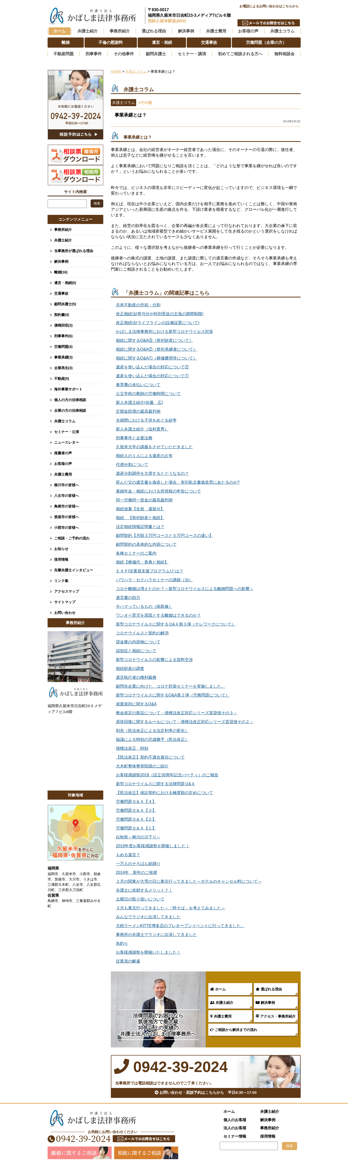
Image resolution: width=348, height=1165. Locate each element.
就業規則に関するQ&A (136, 704)
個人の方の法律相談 (70, 400)
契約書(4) (61, 315)
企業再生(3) (63, 368)
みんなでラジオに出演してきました (148, 917)
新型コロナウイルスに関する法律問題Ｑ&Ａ (155, 784)
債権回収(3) (63, 325)
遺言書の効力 (128, 597)
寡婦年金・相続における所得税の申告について (158, 491)
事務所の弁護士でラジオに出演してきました (156, 934)
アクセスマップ (66, 591)
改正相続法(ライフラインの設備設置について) (158, 323)
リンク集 (61, 581)
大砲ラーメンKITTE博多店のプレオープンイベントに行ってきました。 (180, 926)
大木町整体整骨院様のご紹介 (142, 766)
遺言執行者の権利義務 (136, 677)
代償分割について (132, 464)
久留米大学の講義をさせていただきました (154, 447)
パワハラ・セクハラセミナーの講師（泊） (154, 580)
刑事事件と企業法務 (134, 438)
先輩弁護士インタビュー (73, 570)
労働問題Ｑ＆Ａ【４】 (136, 801)
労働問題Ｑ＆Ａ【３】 (136, 810)
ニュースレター (66, 442)
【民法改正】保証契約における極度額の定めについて (164, 793)
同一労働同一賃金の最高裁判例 (144, 500)
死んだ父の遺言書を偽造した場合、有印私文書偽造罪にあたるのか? (178, 482)
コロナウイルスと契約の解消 (142, 633)
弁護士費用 (221, 1016)
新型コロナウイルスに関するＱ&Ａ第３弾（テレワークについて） (176, 624)
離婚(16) (61, 272)
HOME (116, 71)
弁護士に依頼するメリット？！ (144, 890)
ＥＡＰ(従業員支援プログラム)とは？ (149, 571)
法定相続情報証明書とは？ (140, 526)
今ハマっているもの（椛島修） (144, 606)
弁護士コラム (282, 31)
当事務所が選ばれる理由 (73, 251)
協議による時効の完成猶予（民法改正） (152, 739)
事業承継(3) (63, 357)
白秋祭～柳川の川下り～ (138, 837)
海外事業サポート (68, 389)
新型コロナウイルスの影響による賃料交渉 (154, 659)
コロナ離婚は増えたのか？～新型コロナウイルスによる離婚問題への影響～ (185, 589)
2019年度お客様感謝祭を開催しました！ (153, 846)
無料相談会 (284, 54)
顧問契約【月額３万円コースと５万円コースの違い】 (164, 535)
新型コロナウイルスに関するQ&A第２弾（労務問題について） (173, 695)
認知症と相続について (136, 651)
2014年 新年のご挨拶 (136, 872)
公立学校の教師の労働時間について (148, 393)
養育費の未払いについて (138, 385)
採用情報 (61, 559)
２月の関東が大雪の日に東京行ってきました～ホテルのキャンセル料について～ (189, 881)
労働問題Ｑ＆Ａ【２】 (136, 819)
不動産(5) (61, 379)
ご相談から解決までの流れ (233, 1030)
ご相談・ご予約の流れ (72, 538)
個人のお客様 (234, 1120)
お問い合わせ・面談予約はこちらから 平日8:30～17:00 (206, 1092)
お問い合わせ (64, 613)
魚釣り (122, 943)
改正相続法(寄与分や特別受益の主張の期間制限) (160, 314)
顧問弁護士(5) (65, 304)
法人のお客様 (234, 1128)
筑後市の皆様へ (66, 517)
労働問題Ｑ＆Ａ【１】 (136, 828)
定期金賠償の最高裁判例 (138, 411)
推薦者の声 (63, 453)
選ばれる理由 (269, 989)
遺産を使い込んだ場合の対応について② (152, 367)
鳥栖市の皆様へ (66, 506)
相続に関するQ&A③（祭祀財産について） (154, 340)
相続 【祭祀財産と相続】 (140, 518)
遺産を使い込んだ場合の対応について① (152, 376)
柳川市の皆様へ (66, 485)
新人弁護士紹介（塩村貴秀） (142, 429)
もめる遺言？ (128, 855)
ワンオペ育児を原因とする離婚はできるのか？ (158, 615)
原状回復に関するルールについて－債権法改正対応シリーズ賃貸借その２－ (185, 722)
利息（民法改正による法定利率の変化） (152, 730)
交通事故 (61, 293)
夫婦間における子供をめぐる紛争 (146, 420)
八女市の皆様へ (66, 496)
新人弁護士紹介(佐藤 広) (139, 402)
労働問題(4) (63, 347)
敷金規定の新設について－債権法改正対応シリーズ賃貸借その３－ (176, 713)
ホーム (59, 31)
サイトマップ (64, 602)
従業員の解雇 (128, 961)
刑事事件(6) (63, 336)
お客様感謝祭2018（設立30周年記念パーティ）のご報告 (167, 775)
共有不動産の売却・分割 (138, 305)
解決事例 (265, 1003)
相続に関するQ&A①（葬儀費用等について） (156, 358)
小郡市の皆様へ (66, 527)
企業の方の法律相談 (70, 410)
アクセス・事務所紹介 (276, 1016)
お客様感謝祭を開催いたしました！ (148, 952)
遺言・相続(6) (65, 283)
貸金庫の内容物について (138, 642)
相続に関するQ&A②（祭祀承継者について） (156, 349)
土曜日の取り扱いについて (140, 899)
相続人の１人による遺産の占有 (144, 456)
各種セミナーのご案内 (136, 553)
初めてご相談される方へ (240, 54)
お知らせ (61, 549)
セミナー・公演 (66, 432)
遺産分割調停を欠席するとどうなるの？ (152, 473)
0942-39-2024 (269, 14)
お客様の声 (63, 464)
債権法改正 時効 (132, 748)
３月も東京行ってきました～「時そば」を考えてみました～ (170, 908)
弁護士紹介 (221, 1003)
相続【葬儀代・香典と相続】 (142, 562)
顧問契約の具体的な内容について (146, 544)
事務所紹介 (63, 230)
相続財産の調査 (130, 668)
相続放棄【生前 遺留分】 (140, 509)
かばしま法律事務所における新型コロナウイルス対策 (164, 331)
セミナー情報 (234, 1136)
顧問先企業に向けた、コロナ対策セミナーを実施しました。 (170, 686)
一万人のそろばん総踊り (138, 863)
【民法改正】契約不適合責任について (150, 757)
